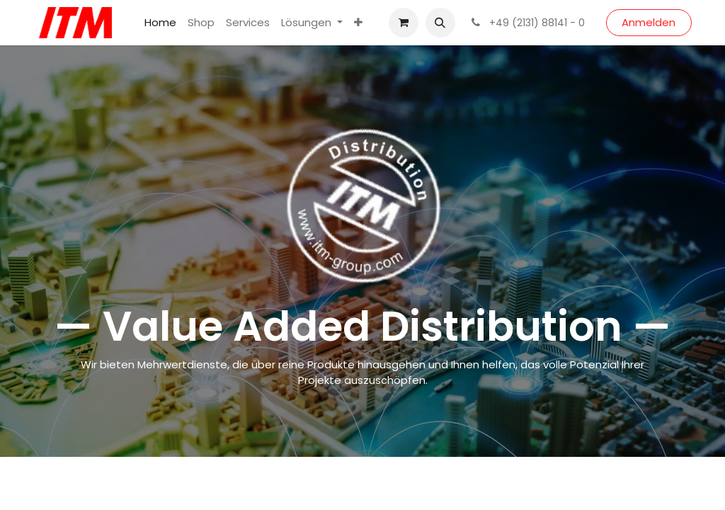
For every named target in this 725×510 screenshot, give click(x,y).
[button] (440, 23)
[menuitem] (160, 23)
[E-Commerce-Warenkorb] (403, 23)
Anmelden (648, 22)
